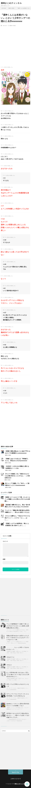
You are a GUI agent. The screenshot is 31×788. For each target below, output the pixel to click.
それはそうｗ (10, 657)
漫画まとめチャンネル (11, 3)
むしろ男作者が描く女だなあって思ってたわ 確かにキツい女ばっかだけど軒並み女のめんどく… (17, 674)
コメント (5, 541)
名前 (4, 559)
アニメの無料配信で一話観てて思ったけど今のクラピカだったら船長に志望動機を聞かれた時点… (17, 626)
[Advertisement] (15, 43)
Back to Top (15, 772)
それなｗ (9, 665)
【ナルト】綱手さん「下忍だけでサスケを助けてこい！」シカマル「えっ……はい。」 (17, 518)
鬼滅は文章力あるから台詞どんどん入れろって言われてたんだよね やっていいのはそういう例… (17, 637)
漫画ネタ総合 (13, 25)
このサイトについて (15, 778)
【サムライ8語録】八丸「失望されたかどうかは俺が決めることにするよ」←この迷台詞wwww (17, 475)
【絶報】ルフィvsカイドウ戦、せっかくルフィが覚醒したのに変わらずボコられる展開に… (17, 499)
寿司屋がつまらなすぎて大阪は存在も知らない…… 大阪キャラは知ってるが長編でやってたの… (17, 715)
